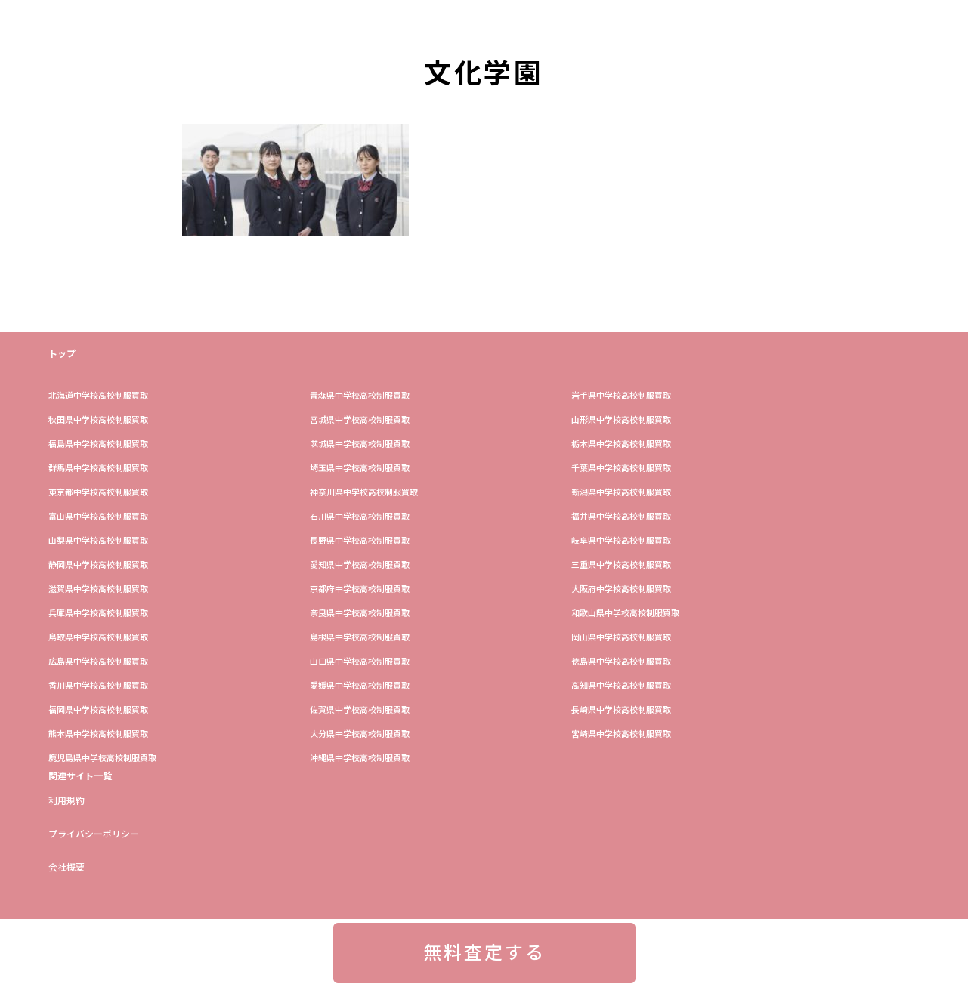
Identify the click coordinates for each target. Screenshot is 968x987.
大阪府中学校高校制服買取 (621, 589)
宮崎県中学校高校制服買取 (621, 734)
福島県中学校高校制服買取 (98, 444)
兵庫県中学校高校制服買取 (98, 613)
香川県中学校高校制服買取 (98, 686)
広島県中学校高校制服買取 (98, 662)
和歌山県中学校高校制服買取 (625, 613)
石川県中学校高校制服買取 (360, 517)
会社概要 (66, 867)
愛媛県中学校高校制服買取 (360, 686)
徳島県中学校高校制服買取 (621, 662)
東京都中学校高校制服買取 (98, 493)
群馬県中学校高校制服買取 (98, 468)
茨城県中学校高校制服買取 (360, 444)
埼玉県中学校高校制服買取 (360, 468)
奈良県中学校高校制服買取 (360, 613)
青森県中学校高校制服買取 (360, 396)
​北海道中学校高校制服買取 (98, 396)
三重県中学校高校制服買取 (621, 565)
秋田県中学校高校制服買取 (98, 420)
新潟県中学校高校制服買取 (621, 493)
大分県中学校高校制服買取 (360, 734)
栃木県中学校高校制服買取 (621, 444)
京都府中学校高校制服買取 (360, 589)
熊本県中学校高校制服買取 (98, 734)
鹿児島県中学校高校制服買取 (102, 758)
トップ (62, 354)
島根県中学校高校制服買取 (360, 638)
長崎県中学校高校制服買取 (621, 710)
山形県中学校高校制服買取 (621, 420)
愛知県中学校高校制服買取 (360, 565)
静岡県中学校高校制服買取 (98, 565)
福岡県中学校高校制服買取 (98, 710)
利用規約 (66, 801)
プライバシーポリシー (93, 834)
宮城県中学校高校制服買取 (360, 420)
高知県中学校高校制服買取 (621, 686)
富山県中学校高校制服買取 (98, 517)
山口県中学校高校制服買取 (360, 662)
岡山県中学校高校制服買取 (621, 638)
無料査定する (484, 953)
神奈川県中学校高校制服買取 (364, 493)
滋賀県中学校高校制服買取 (98, 589)
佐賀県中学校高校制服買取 (360, 710)
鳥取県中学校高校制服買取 (98, 638)
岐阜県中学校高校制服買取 (621, 541)
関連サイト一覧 (80, 776)
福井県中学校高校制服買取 (621, 517)
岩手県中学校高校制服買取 (621, 396)
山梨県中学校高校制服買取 (98, 541)
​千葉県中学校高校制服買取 (621, 468)
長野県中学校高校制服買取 (360, 541)
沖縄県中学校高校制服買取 (360, 758)
